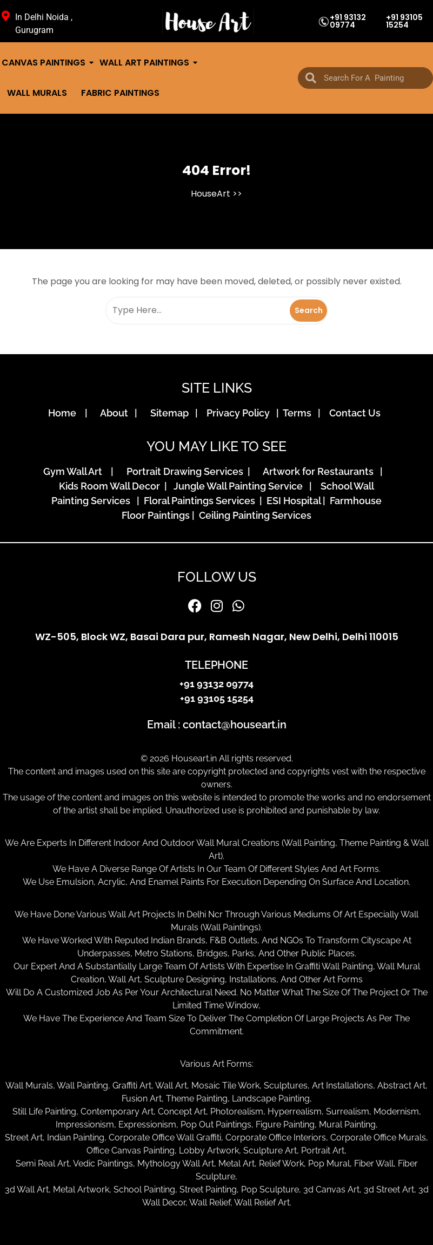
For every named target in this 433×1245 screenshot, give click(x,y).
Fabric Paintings (120, 93)
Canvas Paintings (44, 62)
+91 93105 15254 (404, 21)
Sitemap (171, 413)
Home (65, 413)
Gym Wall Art (76, 471)
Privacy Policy (240, 413)
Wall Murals (37, 93)
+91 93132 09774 (348, 21)
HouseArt (210, 193)
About (116, 413)
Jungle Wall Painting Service (240, 486)
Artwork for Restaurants (320, 471)
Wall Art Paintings (145, 62)
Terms (299, 413)
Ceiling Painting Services (253, 515)
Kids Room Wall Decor (111, 486)
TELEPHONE (216, 665)
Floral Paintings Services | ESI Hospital (232, 500)
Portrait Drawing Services (185, 471)
